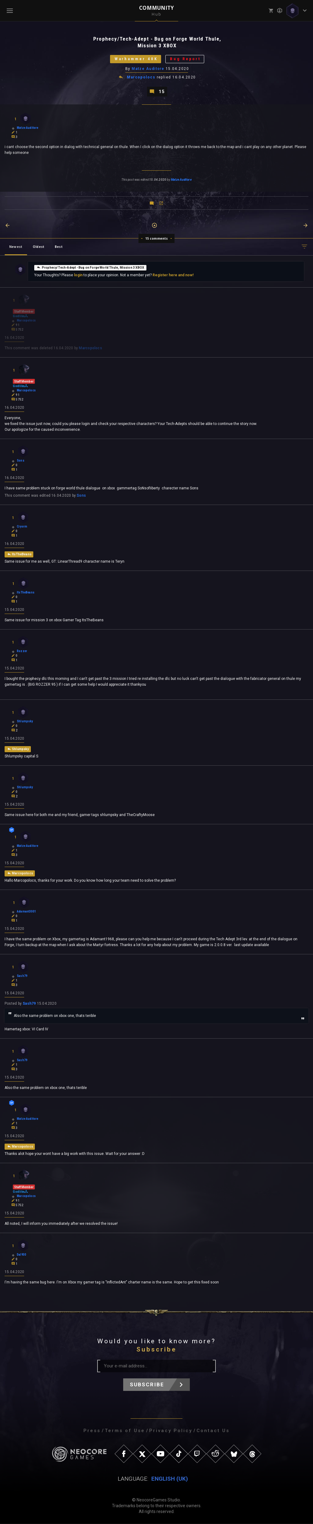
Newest (15, 247)
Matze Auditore (148, 69)
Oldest (38, 247)
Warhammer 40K (136, 59)
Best (59, 247)
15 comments (156, 238)
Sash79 (29, 1004)
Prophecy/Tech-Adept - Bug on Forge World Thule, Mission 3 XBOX (90, 267)
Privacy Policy (170, 1431)
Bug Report (185, 59)
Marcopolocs (141, 77)
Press (92, 1431)
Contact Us (213, 1431)
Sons (81, 495)
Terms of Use (125, 1431)
